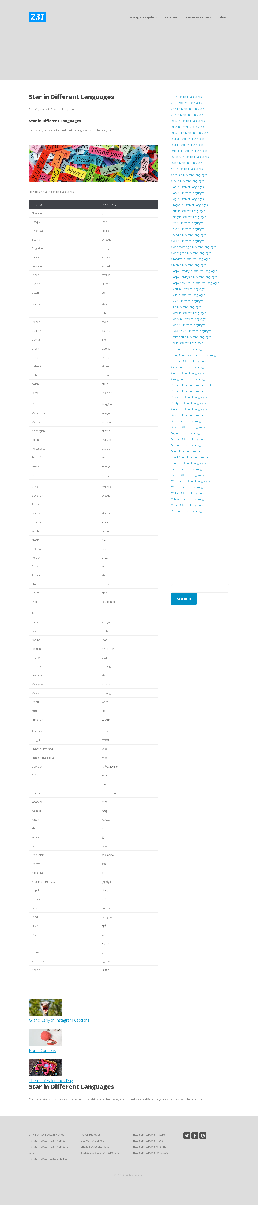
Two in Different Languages (187, 475)
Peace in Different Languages (188, 391)
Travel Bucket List (91, 1134)
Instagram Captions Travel (147, 1140)
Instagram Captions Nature (148, 1134)
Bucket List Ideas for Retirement (100, 1152)
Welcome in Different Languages (190, 481)
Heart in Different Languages (188, 289)
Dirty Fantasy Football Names (46, 1134)
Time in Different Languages (187, 469)
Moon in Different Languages (188, 361)
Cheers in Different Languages (189, 175)
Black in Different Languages (188, 139)
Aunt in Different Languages (187, 115)
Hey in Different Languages (187, 301)
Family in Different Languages (188, 217)
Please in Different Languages (189, 397)
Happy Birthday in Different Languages (194, 271)
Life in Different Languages (187, 343)
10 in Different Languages (186, 97)
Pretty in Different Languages (188, 403)
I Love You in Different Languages (191, 331)
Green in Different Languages (188, 265)
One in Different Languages (187, 373)
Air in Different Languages (186, 103)
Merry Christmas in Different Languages (194, 355)
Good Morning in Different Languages (193, 247)
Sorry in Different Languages (188, 439)
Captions (171, 17)
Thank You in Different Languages (191, 457)
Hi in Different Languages (186, 307)
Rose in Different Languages (188, 427)
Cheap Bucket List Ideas (95, 1146)
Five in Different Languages (187, 223)
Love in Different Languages (188, 349)
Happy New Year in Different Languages (195, 283)
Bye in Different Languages (187, 163)
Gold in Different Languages (187, 241)
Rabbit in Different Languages (188, 415)
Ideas (223, 17)
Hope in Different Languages (188, 325)
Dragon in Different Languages (189, 205)
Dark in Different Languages (187, 193)
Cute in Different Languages (187, 181)
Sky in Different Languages (187, 433)
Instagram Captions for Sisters (150, 1152)
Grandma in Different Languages (190, 259)
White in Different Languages (188, 487)
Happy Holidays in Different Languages (194, 277)
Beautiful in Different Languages (190, 133)
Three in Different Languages (188, 463)
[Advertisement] (129, 55)
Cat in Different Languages (187, 169)
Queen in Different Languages (189, 409)
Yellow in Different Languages (188, 499)
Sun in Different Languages (187, 451)
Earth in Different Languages (188, 211)
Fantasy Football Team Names (47, 1140)
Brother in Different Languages (189, 151)
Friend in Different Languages (188, 235)
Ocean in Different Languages (189, 367)
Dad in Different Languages (187, 187)
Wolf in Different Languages (187, 493)
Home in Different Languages (188, 313)
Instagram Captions (143, 17)
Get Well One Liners (92, 1140)
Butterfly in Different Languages (190, 157)
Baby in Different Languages (188, 121)
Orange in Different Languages (189, 379)
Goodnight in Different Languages (191, 253)
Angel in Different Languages (188, 109)
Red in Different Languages (187, 421)
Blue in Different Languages (187, 145)
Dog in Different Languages (187, 199)
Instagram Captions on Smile (149, 1146)
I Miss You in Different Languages (191, 337)
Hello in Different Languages (188, 295)
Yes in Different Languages (187, 505)
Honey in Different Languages (189, 319)
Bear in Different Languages (188, 127)
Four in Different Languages (187, 229)
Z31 (37, 17)
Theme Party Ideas (198, 17)
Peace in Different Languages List (191, 385)
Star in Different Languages (55, 120)
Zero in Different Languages (188, 511)
